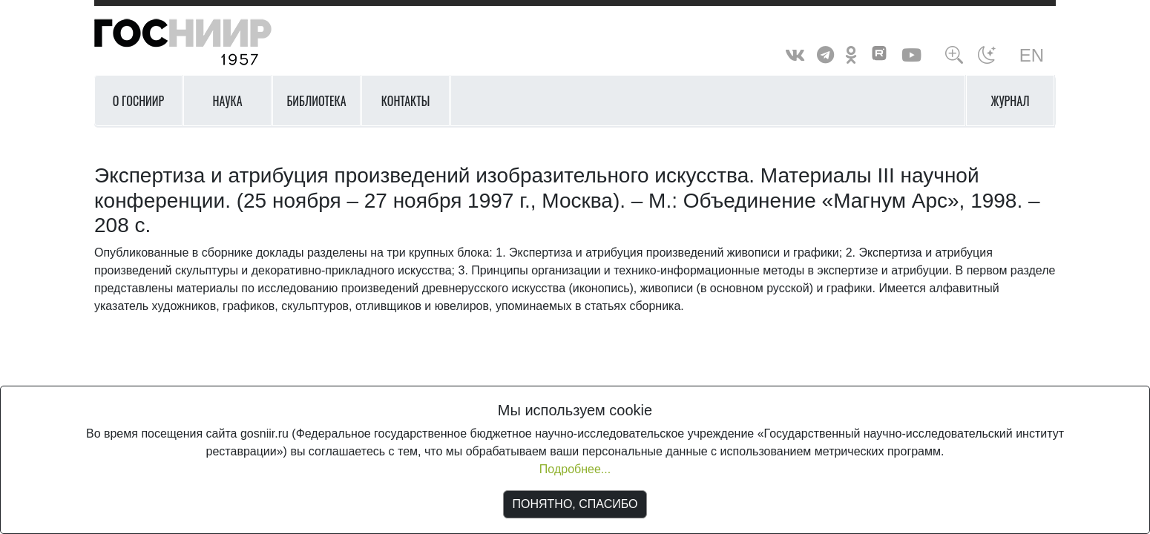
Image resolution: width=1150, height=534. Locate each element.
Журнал (1010, 101)
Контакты (405, 101)
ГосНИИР (201, 42)
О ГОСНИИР (139, 101)
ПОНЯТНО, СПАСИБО (575, 504)
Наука (227, 101)
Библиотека (316, 101)
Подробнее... (575, 469)
